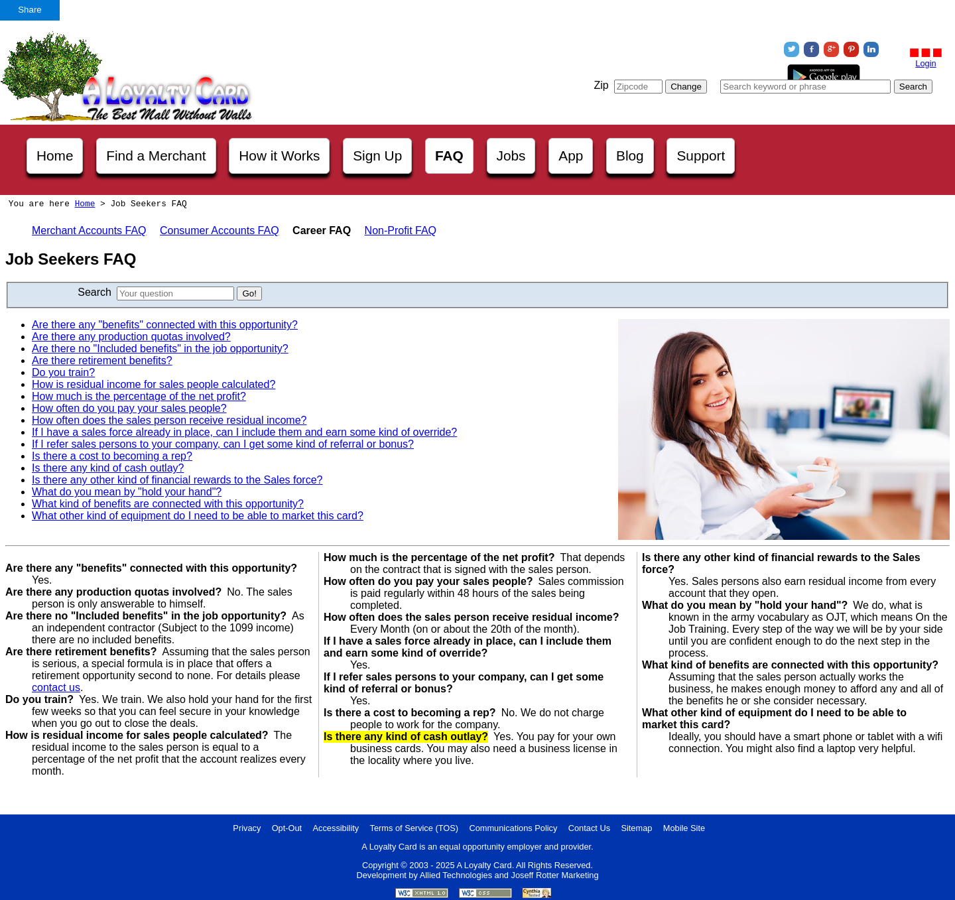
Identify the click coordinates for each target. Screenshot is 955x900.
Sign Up (377, 155)
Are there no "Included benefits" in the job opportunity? (160, 348)
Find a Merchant (156, 155)
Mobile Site (684, 828)
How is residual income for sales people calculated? (153, 384)
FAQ (449, 155)
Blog (630, 155)
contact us (56, 687)
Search (94, 292)
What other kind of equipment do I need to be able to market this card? (197, 515)
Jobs (511, 155)
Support (700, 155)
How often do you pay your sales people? (129, 408)
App (570, 155)
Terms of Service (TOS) (414, 828)
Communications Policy (513, 828)
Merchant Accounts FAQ (89, 230)
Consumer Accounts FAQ (219, 230)
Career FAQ (321, 230)
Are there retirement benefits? (102, 360)
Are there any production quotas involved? (131, 336)
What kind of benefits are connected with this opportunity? (168, 503)
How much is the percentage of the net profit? (139, 396)
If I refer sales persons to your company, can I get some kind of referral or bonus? (223, 444)
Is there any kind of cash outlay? (108, 468)
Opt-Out (287, 828)
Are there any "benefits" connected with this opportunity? (165, 324)
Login (925, 63)
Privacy (247, 828)
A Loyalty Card (483, 865)
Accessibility (336, 828)
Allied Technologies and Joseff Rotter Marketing (509, 875)
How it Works (279, 155)
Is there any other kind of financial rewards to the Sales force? (177, 479)
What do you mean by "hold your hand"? (127, 491)
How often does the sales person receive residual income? (169, 420)
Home (54, 155)
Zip (601, 85)
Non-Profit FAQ (400, 230)
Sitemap (636, 828)
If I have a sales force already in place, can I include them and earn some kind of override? (244, 432)
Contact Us (589, 828)
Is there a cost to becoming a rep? (112, 456)
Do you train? (63, 372)
